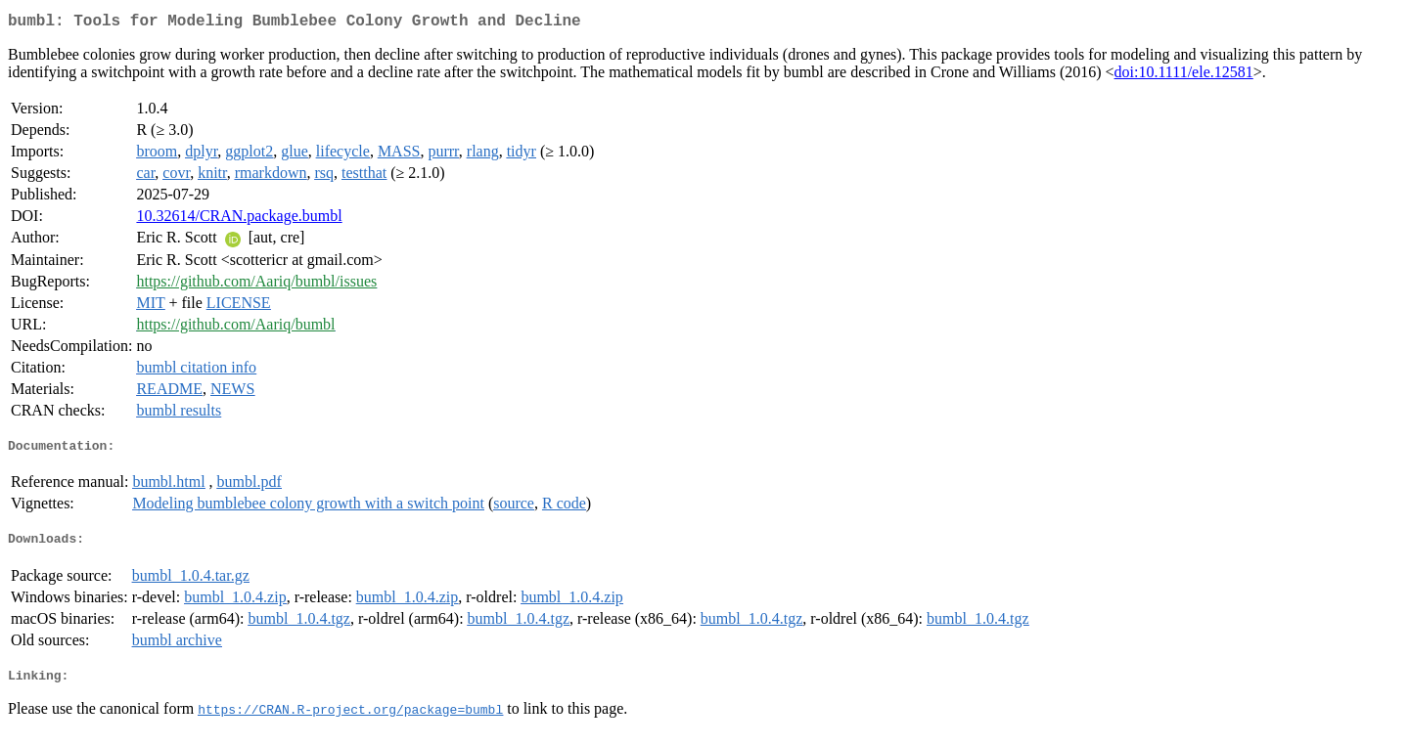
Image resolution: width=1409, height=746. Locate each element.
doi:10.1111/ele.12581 (1183, 75)
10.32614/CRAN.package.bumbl (238, 219)
